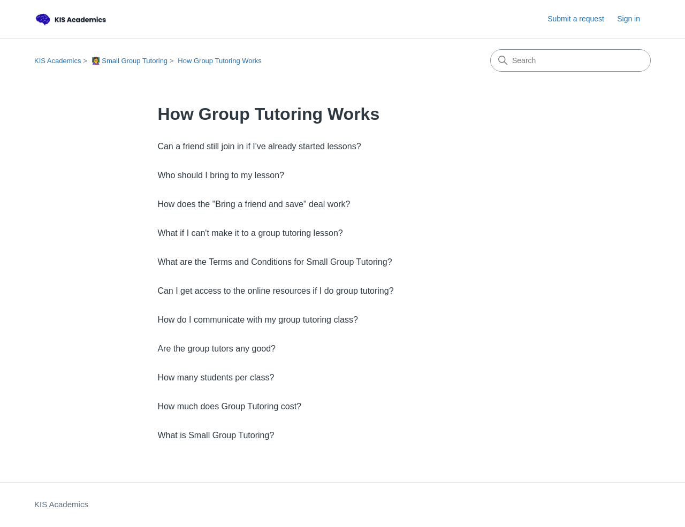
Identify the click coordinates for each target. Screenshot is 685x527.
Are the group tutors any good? (216, 348)
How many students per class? (215, 377)
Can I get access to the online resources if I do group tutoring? (275, 290)
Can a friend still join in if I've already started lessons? (259, 146)
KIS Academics (57, 61)
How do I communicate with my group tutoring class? (257, 319)
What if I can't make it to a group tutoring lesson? (249, 233)
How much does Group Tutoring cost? (229, 406)
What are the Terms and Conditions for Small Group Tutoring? (274, 261)
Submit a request (575, 18)
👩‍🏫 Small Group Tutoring (130, 61)
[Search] (570, 60)
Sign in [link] (628, 18)
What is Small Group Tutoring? (215, 435)
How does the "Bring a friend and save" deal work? (253, 204)
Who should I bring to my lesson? (220, 175)
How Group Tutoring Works (220, 61)
